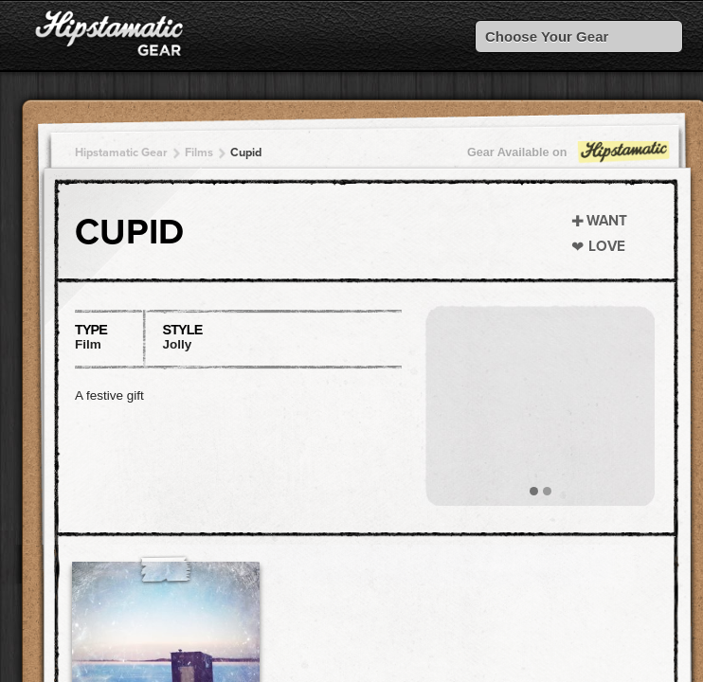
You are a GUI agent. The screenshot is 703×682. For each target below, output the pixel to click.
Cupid (245, 152)
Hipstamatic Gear (121, 152)
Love (606, 246)
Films (199, 152)
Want (606, 220)
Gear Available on (569, 156)
